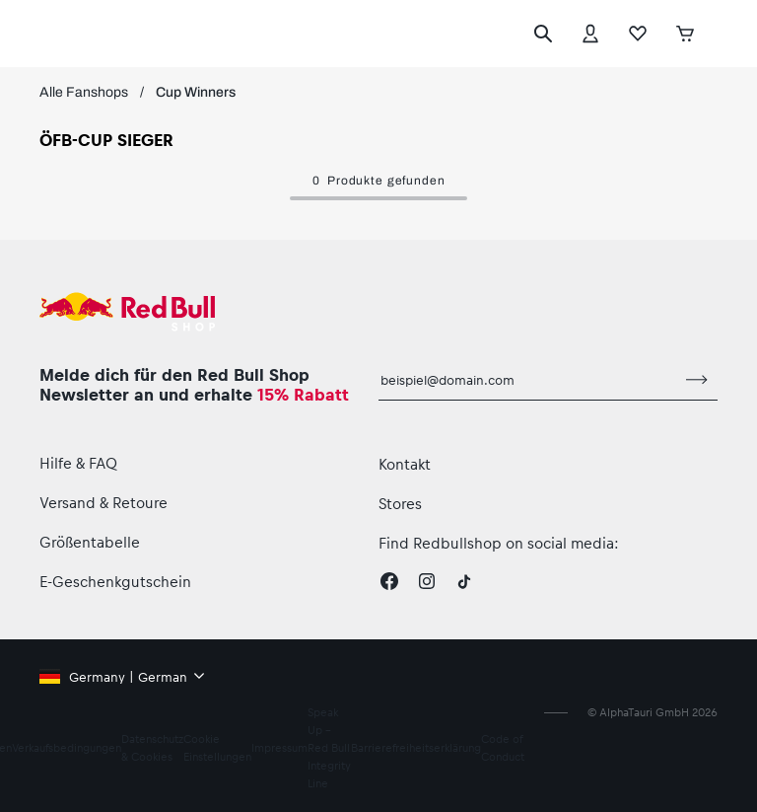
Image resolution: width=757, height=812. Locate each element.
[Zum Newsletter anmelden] (697, 380)
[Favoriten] (638, 33)
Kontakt (404, 464)
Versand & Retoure (103, 502)
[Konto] (590, 33)
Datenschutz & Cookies (152, 747)
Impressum (279, 747)
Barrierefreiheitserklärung (416, 747)
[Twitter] (464, 581)
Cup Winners (196, 92)
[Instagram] (427, 581)
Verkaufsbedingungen (66, 747)
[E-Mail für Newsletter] (527, 380)
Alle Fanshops (83, 92)
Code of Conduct (502, 747)
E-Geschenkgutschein (115, 581)
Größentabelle (89, 542)
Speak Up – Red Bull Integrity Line (329, 747)
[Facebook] (389, 581)
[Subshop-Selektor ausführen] (719, 33)
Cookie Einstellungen (217, 747)
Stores (400, 503)
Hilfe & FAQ (78, 463)
